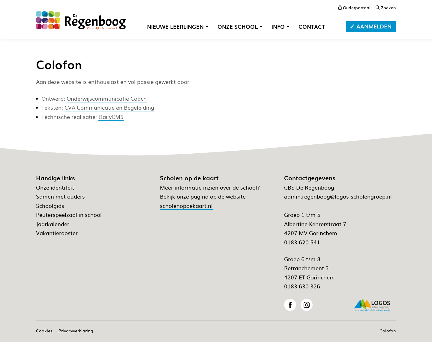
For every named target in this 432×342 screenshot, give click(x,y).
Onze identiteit (55, 187)
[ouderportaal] (354, 7)
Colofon (388, 331)
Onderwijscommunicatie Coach (107, 98)
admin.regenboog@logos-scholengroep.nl (338, 196)
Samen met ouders (60, 196)
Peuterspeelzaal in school (69, 215)
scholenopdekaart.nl (186, 206)
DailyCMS (111, 117)
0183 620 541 (302, 242)
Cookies (44, 331)
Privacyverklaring (75, 331)
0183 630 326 (302, 286)
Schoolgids (50, 206)
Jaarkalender (52, 224)
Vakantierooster (57, 233)
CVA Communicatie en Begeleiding (109, 107)
